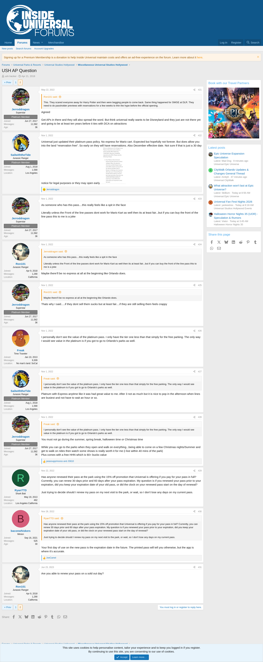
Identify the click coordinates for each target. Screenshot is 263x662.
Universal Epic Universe (226, 164)
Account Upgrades (44, 48)
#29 (200, 470)
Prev (8, 82)
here (199, 57)
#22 (200, 135)
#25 (200, 285)
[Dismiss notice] (257, 57)
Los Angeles (31, 173)
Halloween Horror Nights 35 (228, 224)
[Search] (253, 42)
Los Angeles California (26, 503)
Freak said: (49, 378)
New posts (7, 48)
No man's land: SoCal (26, 363)
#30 (200, 511)
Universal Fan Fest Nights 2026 (233, 201)
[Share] (194, 90)
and (60, 461)
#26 (200, 331)
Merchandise (56, 42)
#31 (200, 567)
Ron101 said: (51, 96)
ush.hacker (11, 76)
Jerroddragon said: (53, 251)
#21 (200, 90)
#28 (200, 417)
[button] (37, 42)
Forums (22, 42)
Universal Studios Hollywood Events (233, 208)
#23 (200, 199)
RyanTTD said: (52, 518)
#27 (200, 371)
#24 (200, 244)
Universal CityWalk (224, 180)
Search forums (23, 48)
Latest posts (216, 147)
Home (8, 42)
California (32, 277)
